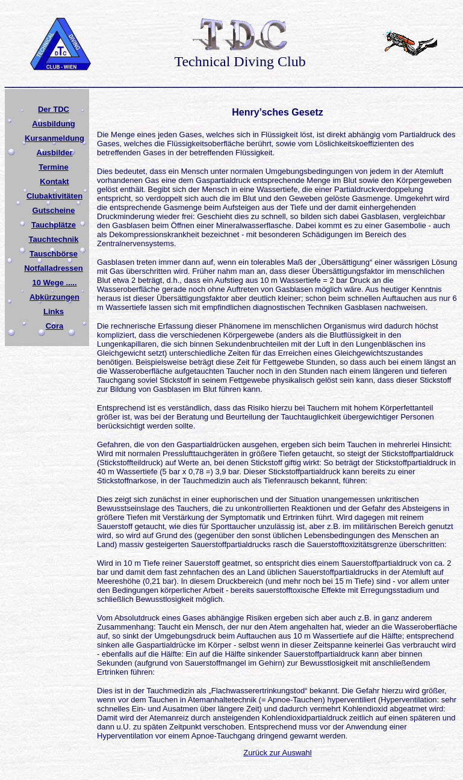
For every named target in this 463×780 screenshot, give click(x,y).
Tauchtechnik (54, 239)
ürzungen (62, 297)
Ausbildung (53, 123)
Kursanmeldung (54, 138)
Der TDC (53, 109)
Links (53, 311)
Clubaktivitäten (54, 195)
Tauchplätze (53, 224)
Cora (55, 325)
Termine (54, 167)
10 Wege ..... (54, 282)
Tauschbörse (54, 253)
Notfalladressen (53, 268)
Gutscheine (54, 210)
